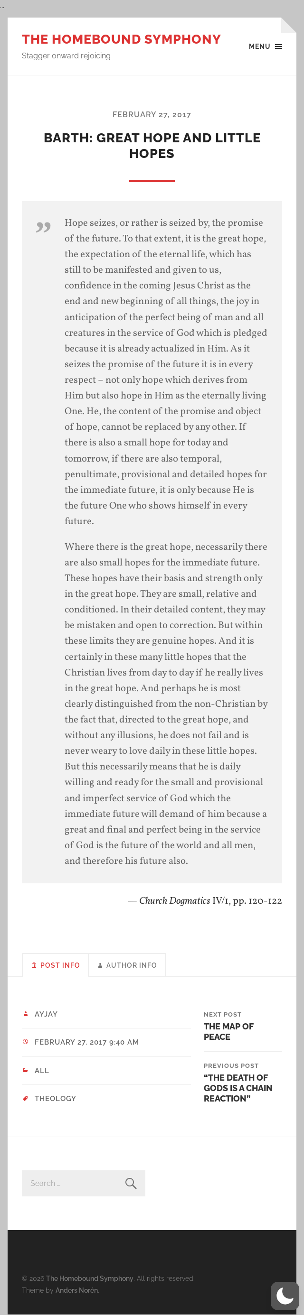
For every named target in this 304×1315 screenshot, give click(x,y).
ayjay (46, 1014)
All (42, 1070)
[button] (285, 1296)
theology (55, 1098)
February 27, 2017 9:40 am (87, 1042)
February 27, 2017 (152, 114)
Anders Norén (77, 1290)
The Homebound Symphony (121, 39)
